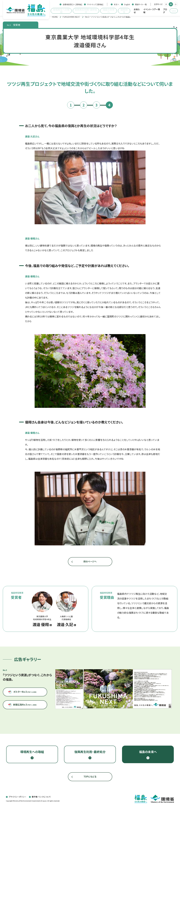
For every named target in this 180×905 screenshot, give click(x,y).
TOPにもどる (90, 873)
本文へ (116, 4)
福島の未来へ (108, 11)
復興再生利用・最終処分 (86, 11)
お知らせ (137, 11)
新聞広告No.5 (25, 807)
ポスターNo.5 (25, 796)
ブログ (165, 11)
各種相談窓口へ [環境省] (72, 4)
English (127, 4)
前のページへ (90, 662)
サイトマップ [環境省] (95, 4)
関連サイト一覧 (141, 4)
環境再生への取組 (61, 11)
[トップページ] (55, 16)
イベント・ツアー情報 (151, 11)
